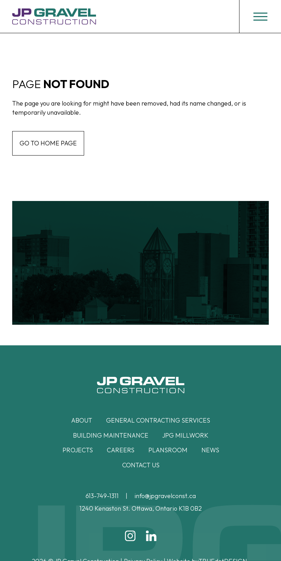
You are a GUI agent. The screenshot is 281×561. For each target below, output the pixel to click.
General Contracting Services (158, 420)
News (210, 450)
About (81, 420)
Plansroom (167, 450)
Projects (77, 450)
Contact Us (141, 465)
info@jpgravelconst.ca (165, 496)
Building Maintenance (110, 435)
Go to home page (48, 143)
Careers (120, 450)
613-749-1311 (102, 496)
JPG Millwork (185, 435)
